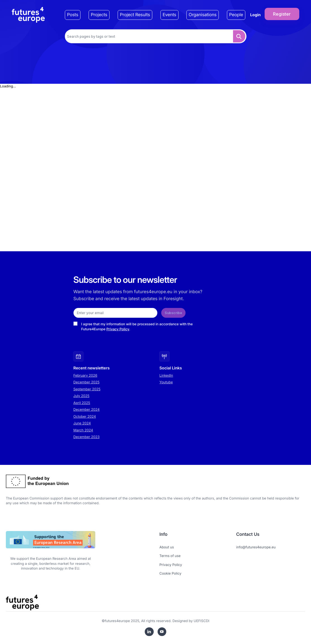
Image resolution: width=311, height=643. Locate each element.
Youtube (166, 382)
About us (167, 547)
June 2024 (82, 423)
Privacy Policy (117, 329)
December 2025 (86, 382)
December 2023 (86, 437)
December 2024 (86, 409)
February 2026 (85, 375)
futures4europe (117, 621)
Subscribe (173, 313)
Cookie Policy (171, 573)
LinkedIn (166, 375)
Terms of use (170, 556)
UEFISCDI (201, 621)
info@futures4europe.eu (256, 547)
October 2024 (84, 416)
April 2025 (81, 403)
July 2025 (81, 396)
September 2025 (87, 389)
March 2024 (83, 430)
